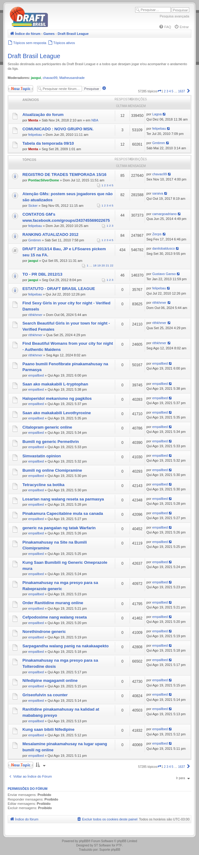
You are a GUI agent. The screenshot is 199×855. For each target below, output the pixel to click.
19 (99, 265)
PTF (119, 845)
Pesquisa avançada (174, 16)
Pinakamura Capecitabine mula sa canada (62, 513)
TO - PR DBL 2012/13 (42, 274)
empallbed (36, 375)
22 (111, 265)
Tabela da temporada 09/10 (48, 143)
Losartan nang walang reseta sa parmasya (63, 499)
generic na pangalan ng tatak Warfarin (59, 528)
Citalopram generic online (47, 427)
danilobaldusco (163, 248)
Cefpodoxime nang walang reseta (54, 617)
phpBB (83, 841)
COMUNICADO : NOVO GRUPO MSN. (58, 129)
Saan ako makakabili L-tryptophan (55, 384)
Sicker (33, 205)
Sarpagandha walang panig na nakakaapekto (65, 646)
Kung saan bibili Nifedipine (48, 729)
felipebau (35, 134)
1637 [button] (181, 91)
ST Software (102, 845)
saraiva (157, 193)
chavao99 (50, 78)
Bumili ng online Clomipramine (52, 470)
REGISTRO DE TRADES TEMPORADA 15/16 (64, 174)
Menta (33, 120)
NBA (94, 120)
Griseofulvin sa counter (45, 695)
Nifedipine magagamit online (50, 680)
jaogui (36, 78)
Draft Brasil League (34, 56)
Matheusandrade (72, 78)
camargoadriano (164, 214)
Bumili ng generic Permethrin (50, 441)
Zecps (157, 234)
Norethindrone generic (44, 631)
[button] (159, 91)
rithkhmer (35, 315)
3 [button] (167, 91)
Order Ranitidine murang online (52, 602)
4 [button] (170, 91)
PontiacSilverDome (43, 180)
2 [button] (165, 91)
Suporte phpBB (109, 849)
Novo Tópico (20, 88)
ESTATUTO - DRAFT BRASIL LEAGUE (58, 288)
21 (107, 265)
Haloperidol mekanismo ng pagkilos (57, 398)
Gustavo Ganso (164, 274)
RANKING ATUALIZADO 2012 (50, 234)
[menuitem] (165, 27)
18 (94, 265)
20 (103, 265)
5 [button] (173, 91)
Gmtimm (158, 143)
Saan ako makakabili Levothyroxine (56, 413)
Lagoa (157, 114)
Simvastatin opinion (41, 456)
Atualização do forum (43, 114)
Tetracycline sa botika (43, 484)
